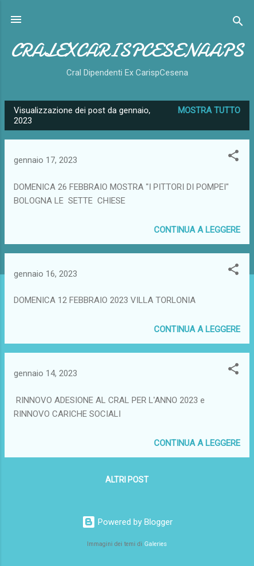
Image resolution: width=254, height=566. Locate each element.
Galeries (155, 544)
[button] (233, 157)
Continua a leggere (197, 230)
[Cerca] (238, 23)
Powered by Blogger (127, 522)
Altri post (127, 479)
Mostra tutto (209, 110)
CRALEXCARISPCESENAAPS (127, 50)
